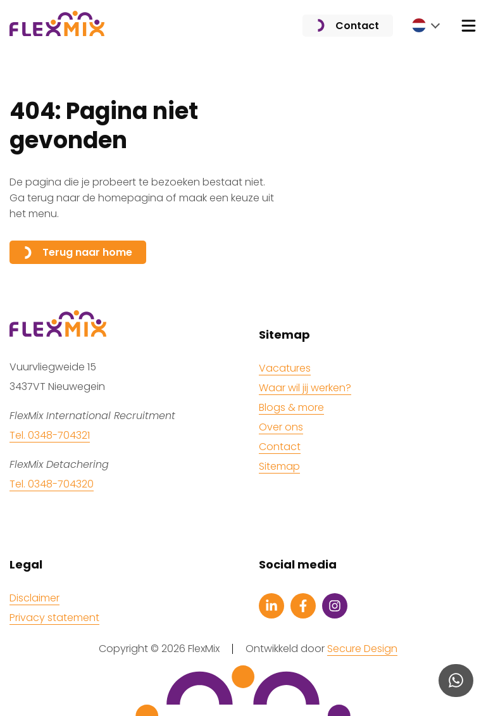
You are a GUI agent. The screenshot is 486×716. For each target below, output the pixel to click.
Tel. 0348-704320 (51, 484)
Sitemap (279, 466)
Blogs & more (291, 407)
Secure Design (362, 649)
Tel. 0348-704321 (49, 435)
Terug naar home (77, 252)
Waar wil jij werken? (305, 387)
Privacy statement (54, 617)
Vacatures (285, 368)
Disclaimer (34, 598)
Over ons (281, 427)
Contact (347, 25)
